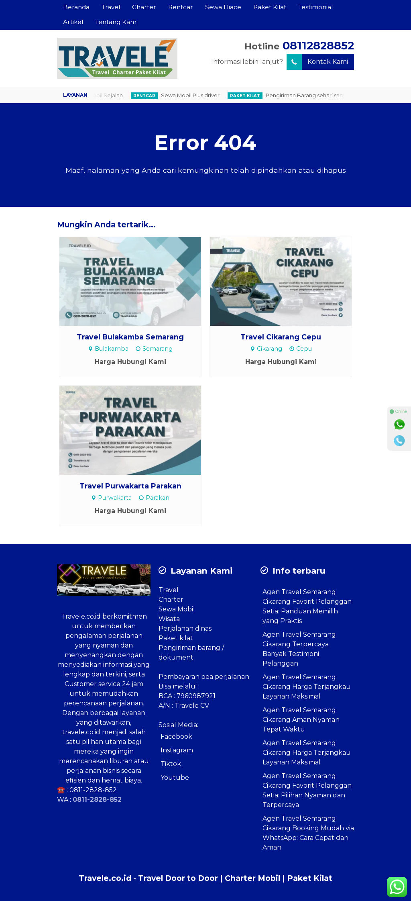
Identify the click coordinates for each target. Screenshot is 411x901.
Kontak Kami (317, 62)
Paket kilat (176, 638)
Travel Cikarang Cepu (280, 337)
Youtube (175, 777)
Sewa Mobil (177, 609)
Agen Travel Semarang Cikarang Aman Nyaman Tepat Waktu (301, 719)
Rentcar (180, 7)
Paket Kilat (269, 7)
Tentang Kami (116, 22)
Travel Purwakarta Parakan (130, 486)
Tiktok (171, 764)
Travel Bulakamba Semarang (130, 337)
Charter (144, 7)
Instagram (177, 750)
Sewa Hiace (223, 7)
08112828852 (318, 45)
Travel (111, 7)
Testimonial (315, 7)
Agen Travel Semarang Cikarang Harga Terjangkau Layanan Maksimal (306, 686)
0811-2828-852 (93, 790)
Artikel (73, 22)
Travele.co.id (81, 616)
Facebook (176, 736)
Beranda (76, 7)
